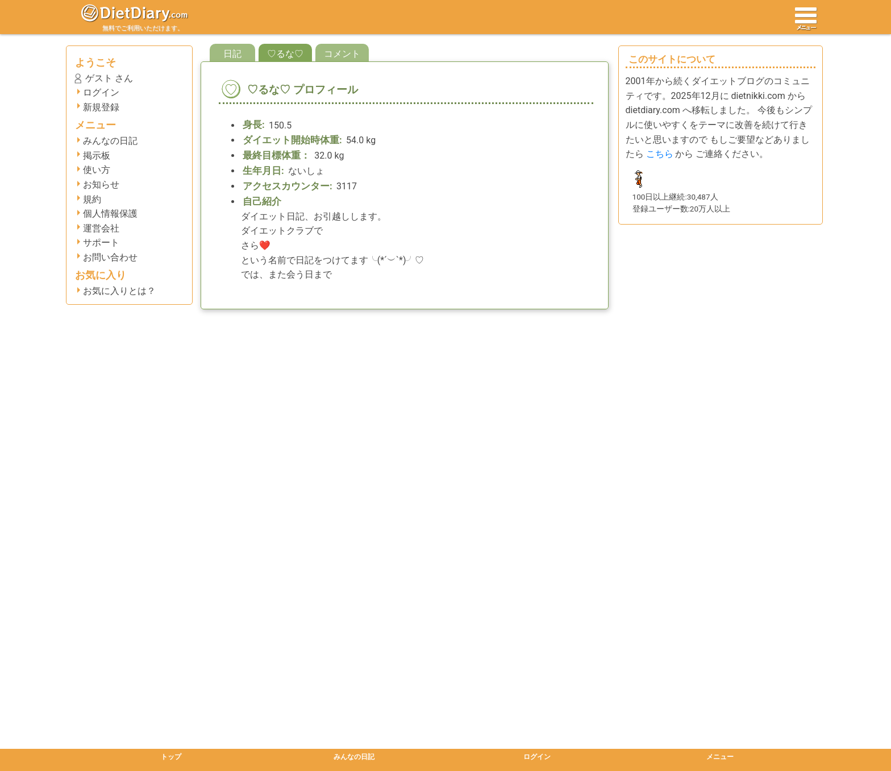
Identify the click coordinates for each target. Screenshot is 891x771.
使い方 (96, 169)
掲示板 (96, 155)
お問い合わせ (110, 257)
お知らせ (101, 184)
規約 (92, 199)
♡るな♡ (285, 53)
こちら (659, 153)
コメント (342, 53)
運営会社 (101, 228)
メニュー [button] (720, 757)
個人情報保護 (110, 213)
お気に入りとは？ (119, 290)
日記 (232, 53)
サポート (101, 242)
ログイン (101, 92)
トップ (171, 757)
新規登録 (101, 107)
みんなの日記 (110, 140)
